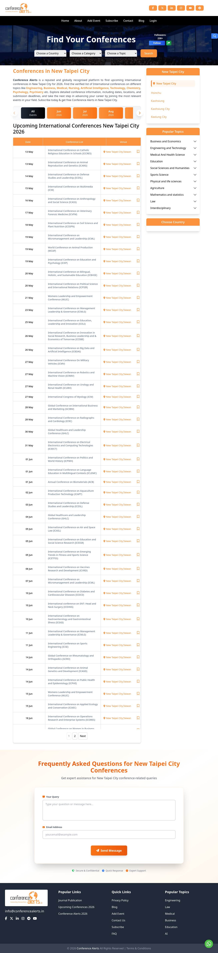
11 (27, 632)
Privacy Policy (120, 900)
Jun (31, 459)
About (78, 20)
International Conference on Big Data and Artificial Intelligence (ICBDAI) (71, 349)
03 (27, 504)
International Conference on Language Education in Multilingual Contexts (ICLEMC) (72, 471)
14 (26, 176)
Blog (141, 20)
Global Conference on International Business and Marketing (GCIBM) (73, 407)
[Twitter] (162, 8)
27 (26, 362)
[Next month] (139, 113)
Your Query (50, 796)
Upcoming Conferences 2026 (76, 907)
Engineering (34, 88)
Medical (62, 88)
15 (26, 188)
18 (26, 224)
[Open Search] (214, 36)
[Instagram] (181, 8)
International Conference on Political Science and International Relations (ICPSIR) (73, 285)
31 (26, 445)
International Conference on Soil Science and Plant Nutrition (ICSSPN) (73, 225)
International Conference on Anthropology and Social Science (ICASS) (72, 200)
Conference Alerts (88, 948)
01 (27, 459)
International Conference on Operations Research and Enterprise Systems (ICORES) (71, 718)
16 (26, 200)
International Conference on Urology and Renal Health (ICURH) (71, 386)
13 (26, 151)
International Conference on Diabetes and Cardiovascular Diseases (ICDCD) (71, 593)
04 (27, 516)
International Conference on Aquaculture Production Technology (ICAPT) (71, 492)
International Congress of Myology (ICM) (70, 396)
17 (26, 212)
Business (49, 88)
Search (148, 53)
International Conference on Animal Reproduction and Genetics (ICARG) (68, 164)
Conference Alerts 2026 (72, 914)
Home (65, 20)
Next (83, 736)
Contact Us (118, 920)
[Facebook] (153, 8)
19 (26, 236)
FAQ (114, 934)
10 (27, 593)
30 (26, 431)
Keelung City (159, 117)
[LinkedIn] (172, 8)
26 (26, 336)
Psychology (20, 92)
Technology (117, 88)
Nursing (73, 88)
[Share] (168, 43)
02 (27, 492)
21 (26, 297)
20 (26, 273)
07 (27, 580)
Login (153, 20)
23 (26, 310)
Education (171, 927)
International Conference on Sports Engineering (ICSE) (67, 645)
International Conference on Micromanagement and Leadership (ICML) (71, 237)
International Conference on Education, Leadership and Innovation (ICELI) (70, 322)
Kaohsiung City (160, 109)
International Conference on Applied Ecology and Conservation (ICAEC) (73, 706)
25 (26, 322)
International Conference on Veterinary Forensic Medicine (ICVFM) (70, 212)
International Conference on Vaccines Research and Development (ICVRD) (69, 569)
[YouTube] (190, 8)
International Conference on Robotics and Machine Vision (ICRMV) (71, 374)
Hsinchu (156, 93)
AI (166, 934)
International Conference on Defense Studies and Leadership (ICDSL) (68, 176)
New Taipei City (166, 83)
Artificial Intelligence (95, 88)
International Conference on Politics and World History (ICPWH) (70, 459)
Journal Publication (70, 900)
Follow (157, 42)
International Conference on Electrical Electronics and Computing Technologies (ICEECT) (70, 445)
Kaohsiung (157, 101)
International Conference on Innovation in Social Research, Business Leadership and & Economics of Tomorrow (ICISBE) (72, 336)
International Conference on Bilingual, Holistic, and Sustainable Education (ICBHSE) (72, 273)
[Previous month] (14, 113)
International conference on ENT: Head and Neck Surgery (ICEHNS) (72, 605)
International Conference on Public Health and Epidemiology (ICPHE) (71, 681)
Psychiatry (36, 92)
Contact (128, 20)
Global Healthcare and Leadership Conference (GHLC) (67, 431)
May (30, 151)
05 (27, 528)
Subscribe (112, 20)
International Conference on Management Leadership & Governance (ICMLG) (71, 310)
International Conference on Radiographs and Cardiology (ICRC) (71, 419)
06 (27, 568)
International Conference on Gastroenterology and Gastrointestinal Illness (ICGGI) (69, 619)
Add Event (93, 20)
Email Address (52, 827)
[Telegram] (200, 8)
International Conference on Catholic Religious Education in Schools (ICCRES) (70, 151)
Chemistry (133, 88)
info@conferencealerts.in (24, 911)
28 (26, 407)
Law (167, 907)
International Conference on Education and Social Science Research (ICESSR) (72, 541)
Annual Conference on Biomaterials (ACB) (71, 482)
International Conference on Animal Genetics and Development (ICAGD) (68, 669)
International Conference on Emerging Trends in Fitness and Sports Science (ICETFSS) (69, 555)
